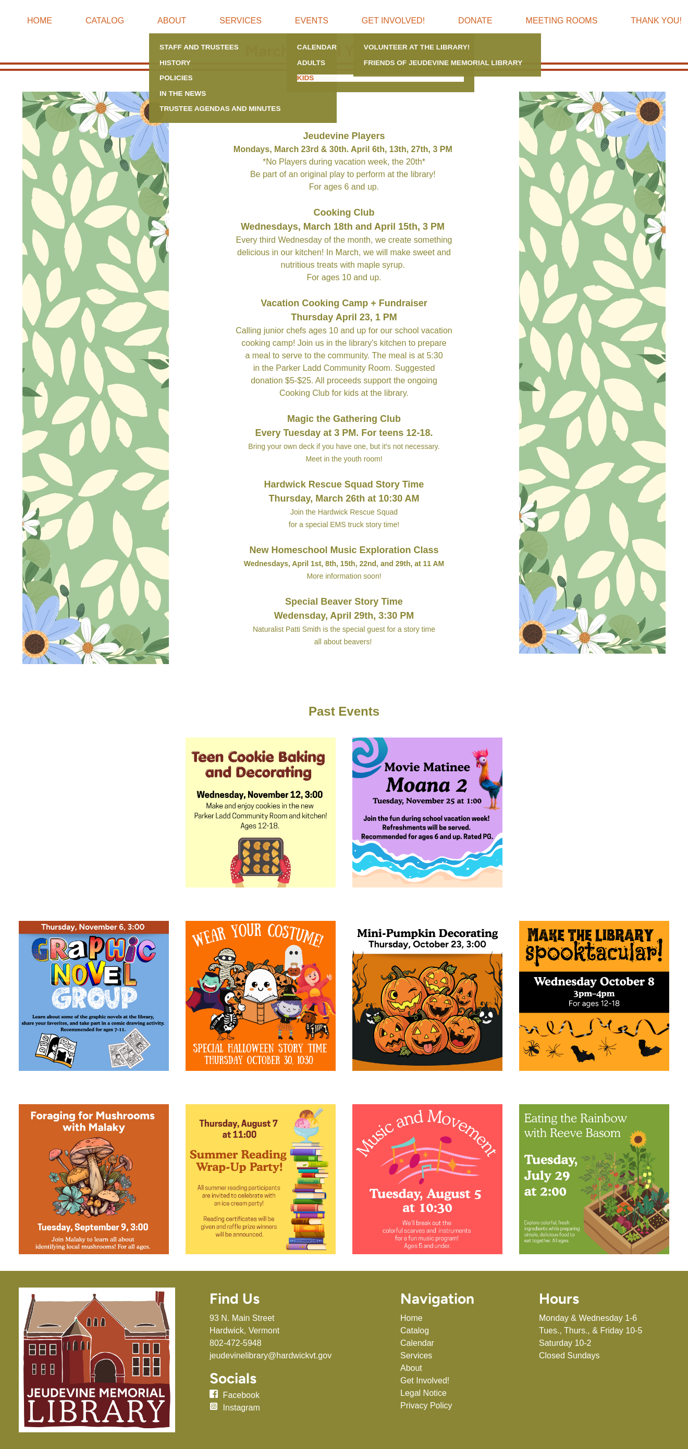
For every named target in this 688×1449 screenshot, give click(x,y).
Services (240, 20)
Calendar (417, 1343)
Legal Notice (423, 1393)
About (171, 20)
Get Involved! (393, 20)
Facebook (241, 1395)
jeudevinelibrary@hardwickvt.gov (270, 1355)
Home (39, 20)
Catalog (104, 20)
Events (311, 20)
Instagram (241, 1407)
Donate (475, 20)
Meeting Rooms (562, 20)
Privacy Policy (426, 1405)
